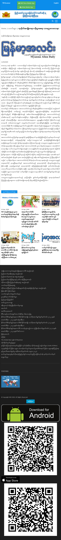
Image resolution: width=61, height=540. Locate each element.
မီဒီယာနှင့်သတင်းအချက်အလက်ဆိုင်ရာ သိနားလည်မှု (16, 314)
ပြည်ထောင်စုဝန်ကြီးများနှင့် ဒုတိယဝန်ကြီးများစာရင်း (16, 280)
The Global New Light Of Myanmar (12, 340)
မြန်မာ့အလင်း (5, 334)
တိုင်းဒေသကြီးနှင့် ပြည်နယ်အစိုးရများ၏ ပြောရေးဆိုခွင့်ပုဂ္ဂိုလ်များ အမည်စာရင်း (23, 288)
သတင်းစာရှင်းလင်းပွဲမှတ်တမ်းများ (11, 294)
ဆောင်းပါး (4, 308)
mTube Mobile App (27, 7)
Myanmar (6, 3)
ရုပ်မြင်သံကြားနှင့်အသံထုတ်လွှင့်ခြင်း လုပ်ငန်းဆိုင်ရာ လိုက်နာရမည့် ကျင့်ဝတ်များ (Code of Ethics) (29, 346)
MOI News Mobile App (27, 3)
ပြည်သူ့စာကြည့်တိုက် (7, 300)
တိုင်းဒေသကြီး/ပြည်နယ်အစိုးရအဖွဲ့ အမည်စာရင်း (15, 282)
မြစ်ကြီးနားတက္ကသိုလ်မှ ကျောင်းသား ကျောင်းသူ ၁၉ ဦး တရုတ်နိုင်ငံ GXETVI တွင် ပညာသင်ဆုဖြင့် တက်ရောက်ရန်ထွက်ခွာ (50, 217)
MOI (10, 397)
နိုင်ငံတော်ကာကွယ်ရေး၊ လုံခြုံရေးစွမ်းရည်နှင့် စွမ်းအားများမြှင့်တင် (30, 250)
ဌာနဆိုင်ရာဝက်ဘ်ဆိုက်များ (9, 297)
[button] (30, 49)
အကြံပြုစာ (30, 401)
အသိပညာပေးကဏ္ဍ (6, 302)
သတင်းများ (12, 28)
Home (3, 28)
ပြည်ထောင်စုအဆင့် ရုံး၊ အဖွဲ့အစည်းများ (12, 277)
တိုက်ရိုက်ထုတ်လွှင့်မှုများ (8, 343)
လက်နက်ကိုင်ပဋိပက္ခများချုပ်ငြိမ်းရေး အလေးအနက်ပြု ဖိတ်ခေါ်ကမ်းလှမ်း (50, 250)
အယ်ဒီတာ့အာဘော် (6, 311)
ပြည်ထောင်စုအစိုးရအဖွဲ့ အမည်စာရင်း (12, 274)
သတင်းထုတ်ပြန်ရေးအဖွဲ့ (8, 285)
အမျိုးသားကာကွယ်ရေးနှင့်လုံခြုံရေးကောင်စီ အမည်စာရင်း (17, 271)
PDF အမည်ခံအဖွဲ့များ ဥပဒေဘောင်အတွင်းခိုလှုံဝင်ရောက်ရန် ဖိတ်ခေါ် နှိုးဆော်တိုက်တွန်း (10, 214)
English (56, 3)
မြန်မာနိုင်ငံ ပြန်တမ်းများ (8, 291)
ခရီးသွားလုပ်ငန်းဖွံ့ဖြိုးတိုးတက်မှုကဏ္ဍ (12, 305)
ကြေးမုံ (3, 337)
